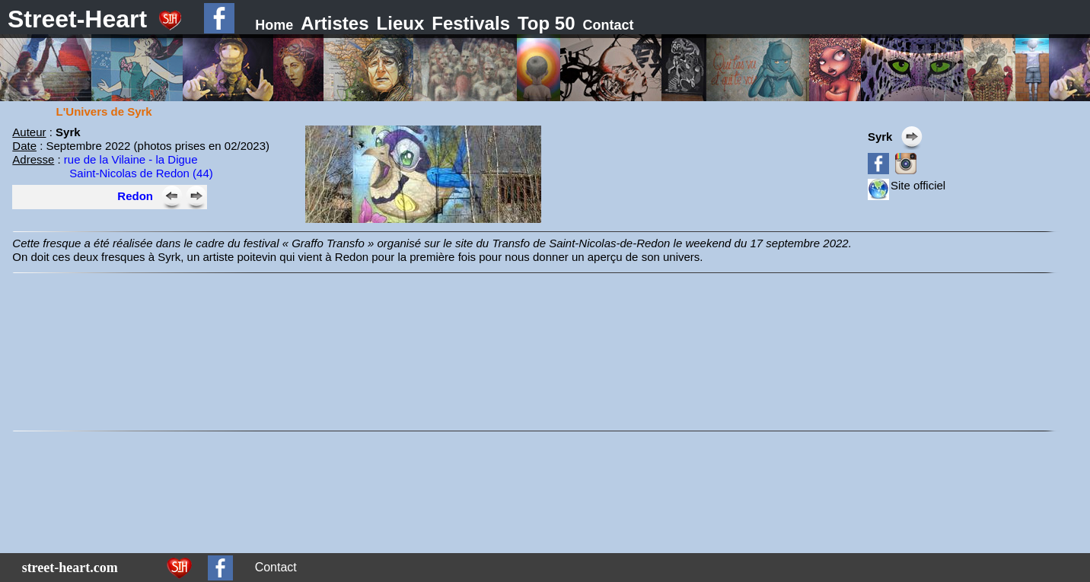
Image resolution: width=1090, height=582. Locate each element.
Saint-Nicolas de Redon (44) (140, 173)
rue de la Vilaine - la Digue (131, 159)
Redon (135, 195)
